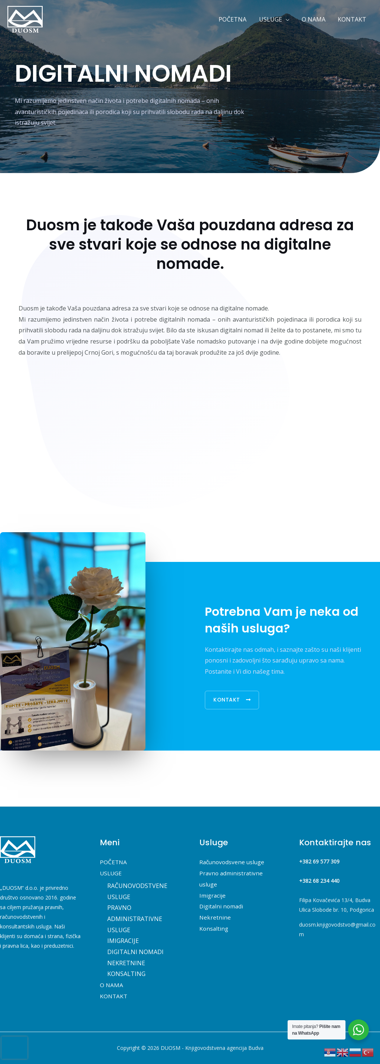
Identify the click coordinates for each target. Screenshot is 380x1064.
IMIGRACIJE (123, 941)
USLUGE (111, 873)
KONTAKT (114, 996)
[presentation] (14, 1048)
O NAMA (112, 985)
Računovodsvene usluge (233, 862)
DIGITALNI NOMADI (135, 952)
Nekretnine (215, 917)
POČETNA (114, 862)
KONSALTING (126, 974)
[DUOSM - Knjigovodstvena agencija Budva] (25, 18)
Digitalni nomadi (222, 906)
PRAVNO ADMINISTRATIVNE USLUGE (134, 919)
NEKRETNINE (126, 963)
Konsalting (214, 928)
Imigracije (212, 895)
